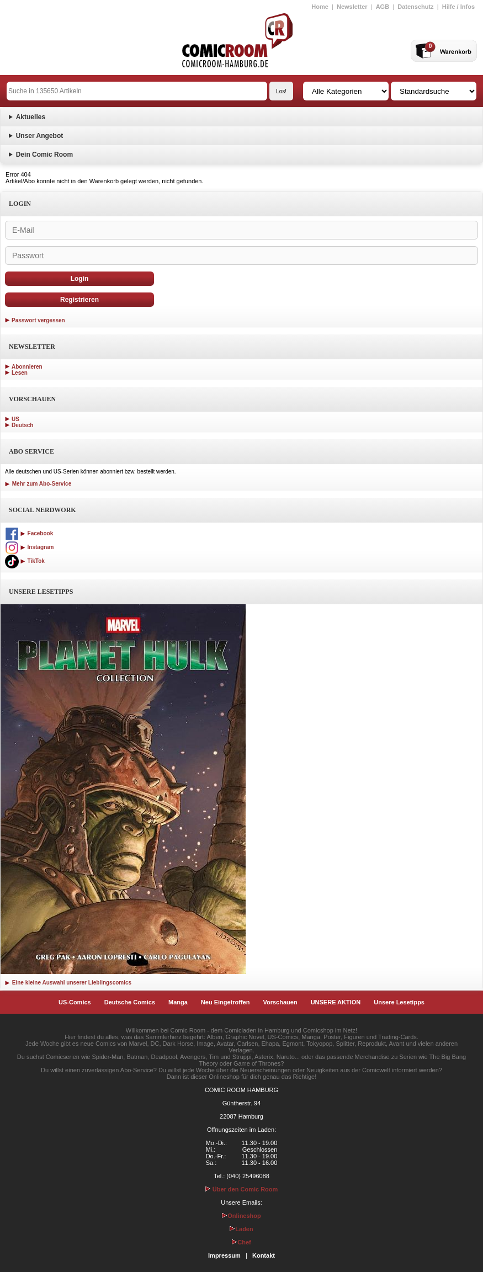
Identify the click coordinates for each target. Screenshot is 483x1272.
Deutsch (22, 425)
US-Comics (75, 1002)
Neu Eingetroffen (225, 1002)
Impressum (224, 1255)
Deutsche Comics (129, 1002)
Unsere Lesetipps (399, 1002)
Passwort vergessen (38, 320)
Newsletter (352, 6)
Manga (178, 1002)
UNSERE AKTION (336, 1002)
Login (80, 279)
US (15, 419)
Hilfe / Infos (458, 6)
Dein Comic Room (44, 154)
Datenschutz (415, 6)
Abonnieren (27, 367)
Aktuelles (30, 117)
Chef (241, 1242)
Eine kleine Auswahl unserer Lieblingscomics (68, 983)
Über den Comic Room (241, 1189)
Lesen (20, 373)
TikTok (25, 561)
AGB (382, 6)
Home (319, 6)
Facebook (29, 533)
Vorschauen (280, 1002)
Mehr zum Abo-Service (38, 484)
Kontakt (263, 1255)
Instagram (29, 547)
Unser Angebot (39, 136)
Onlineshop (241, 1215)
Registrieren (79, 300)
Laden (241, 1229)
